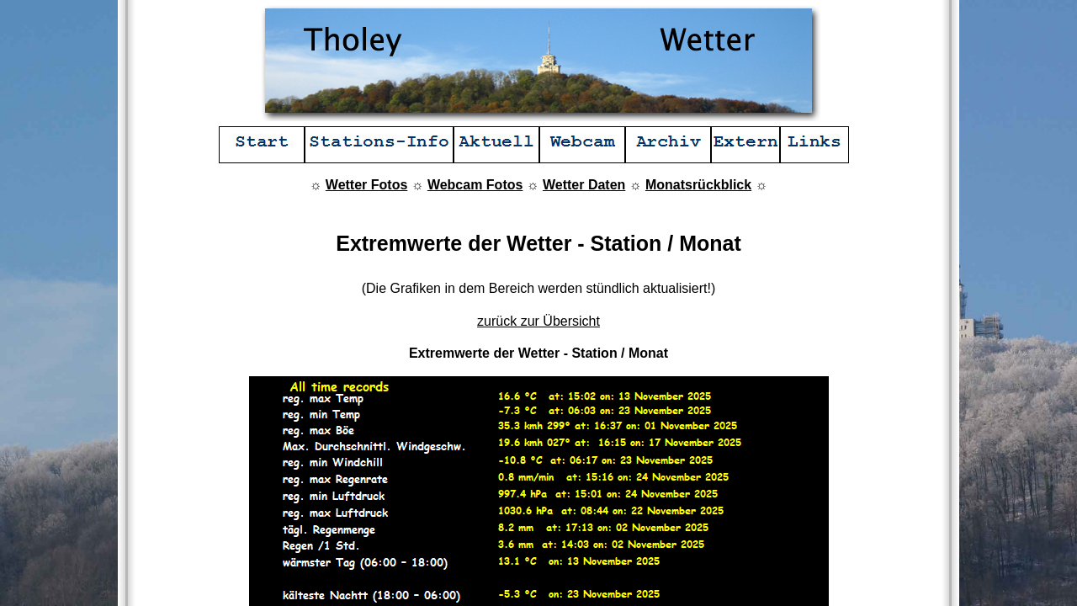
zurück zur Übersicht (538, 321)
